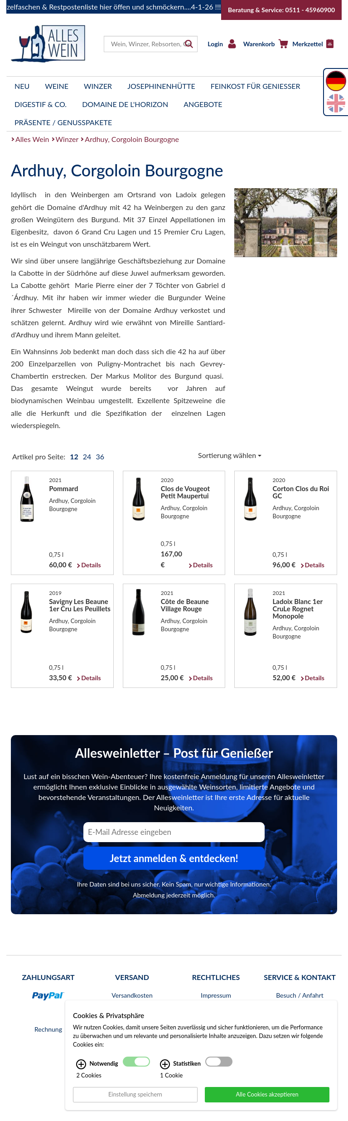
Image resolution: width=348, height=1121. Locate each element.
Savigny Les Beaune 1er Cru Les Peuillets (80, 605)
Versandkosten (131, 995)
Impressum (216, 995)
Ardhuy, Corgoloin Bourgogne (132, 139)
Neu (21, 86)
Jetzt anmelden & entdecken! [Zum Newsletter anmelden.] (174, 858)
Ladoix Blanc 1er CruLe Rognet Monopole (298, 608)
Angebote (203, 104)
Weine (56, 86)
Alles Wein (32, 139)
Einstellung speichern (135, 1099)
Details (91, 565)
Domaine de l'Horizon (125, 104)
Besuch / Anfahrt (300, 995)
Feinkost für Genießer (255, 86)
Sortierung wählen (229, 455)
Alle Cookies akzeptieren (267, 1099)
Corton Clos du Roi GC (301, 492)
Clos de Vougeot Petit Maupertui (185, 492)
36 (100, 456)
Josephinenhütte (161, 86)
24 (88, 456)
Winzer (98, 86)
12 (75, 456)
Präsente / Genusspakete (63, 122)
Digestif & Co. (40, 104)
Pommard (63, 488)
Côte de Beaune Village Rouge (185, 605)
